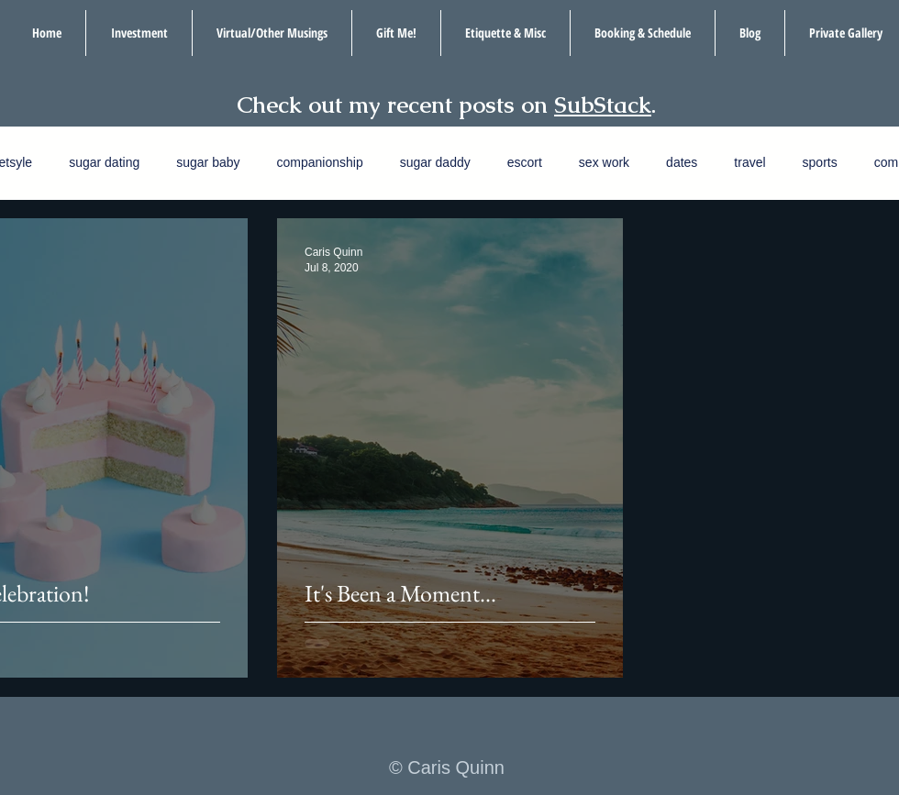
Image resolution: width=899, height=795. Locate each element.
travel (749, 162)
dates (681, 162)
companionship (320, 162)
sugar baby (207, 162)
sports (820, 162)
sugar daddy (435, 162)
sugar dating (104, 162)
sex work (604, 162)
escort (524, 162)
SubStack (602, 104)
